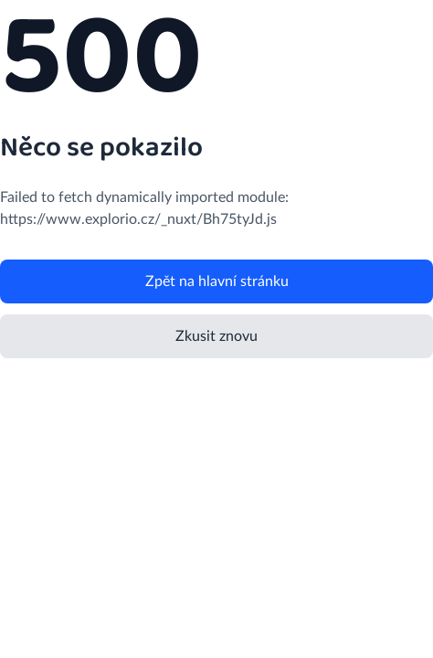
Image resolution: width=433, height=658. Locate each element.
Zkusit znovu (216, 336)
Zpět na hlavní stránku (217, 281)
